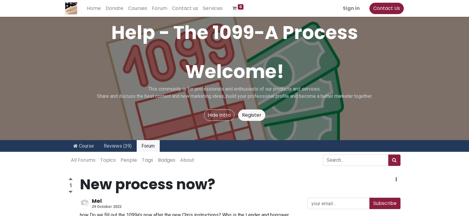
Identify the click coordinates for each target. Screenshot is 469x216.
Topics (108, 160)
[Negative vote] (70, 192)
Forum (148, 146)
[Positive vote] (70, 180)
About (187, 160)
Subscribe (385, 203)
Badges (166, 160)
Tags (147, 160)
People (129, 160)
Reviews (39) (118, 146)
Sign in (348, 8)
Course (83, 146)
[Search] (394, 160)
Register (251, 115)
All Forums (83, 160)
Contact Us (383, 8)
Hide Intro (219, 115)
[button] (396, 180)
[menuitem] (97, 8)
